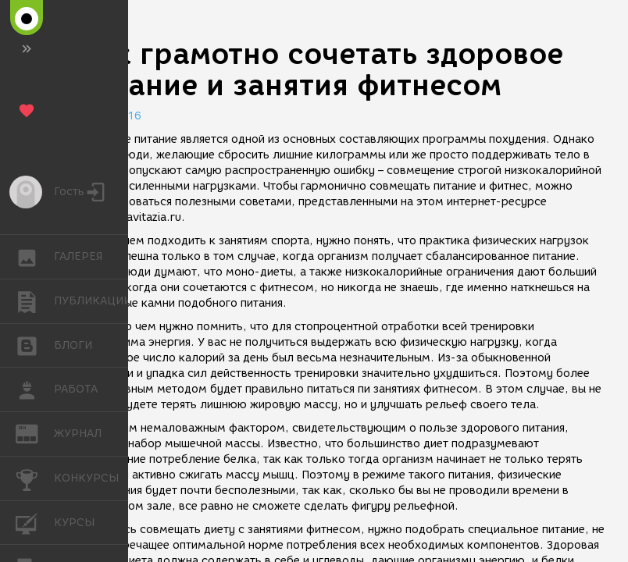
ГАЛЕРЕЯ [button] (35, 257)
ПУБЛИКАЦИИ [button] (35, 301)
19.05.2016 (109, 116)
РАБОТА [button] (35, 389)
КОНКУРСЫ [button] (35, 478)
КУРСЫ (35, 521)
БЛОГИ (35, 344)
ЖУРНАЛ (35, 432)
